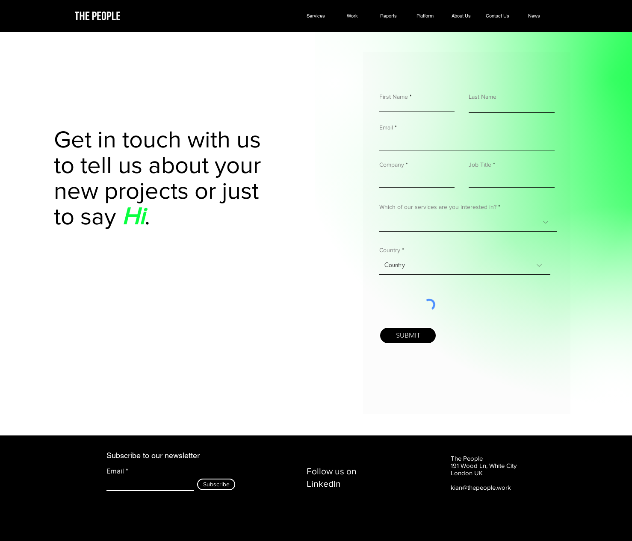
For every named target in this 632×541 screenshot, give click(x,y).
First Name (393, 97)
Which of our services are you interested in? (437, 207)
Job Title (480, 165)
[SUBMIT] (408, 335)
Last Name (482, 97)
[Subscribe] (216, 484)
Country (389, 250)
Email (386, 127)
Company (391, 165)
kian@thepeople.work (481, 487)
